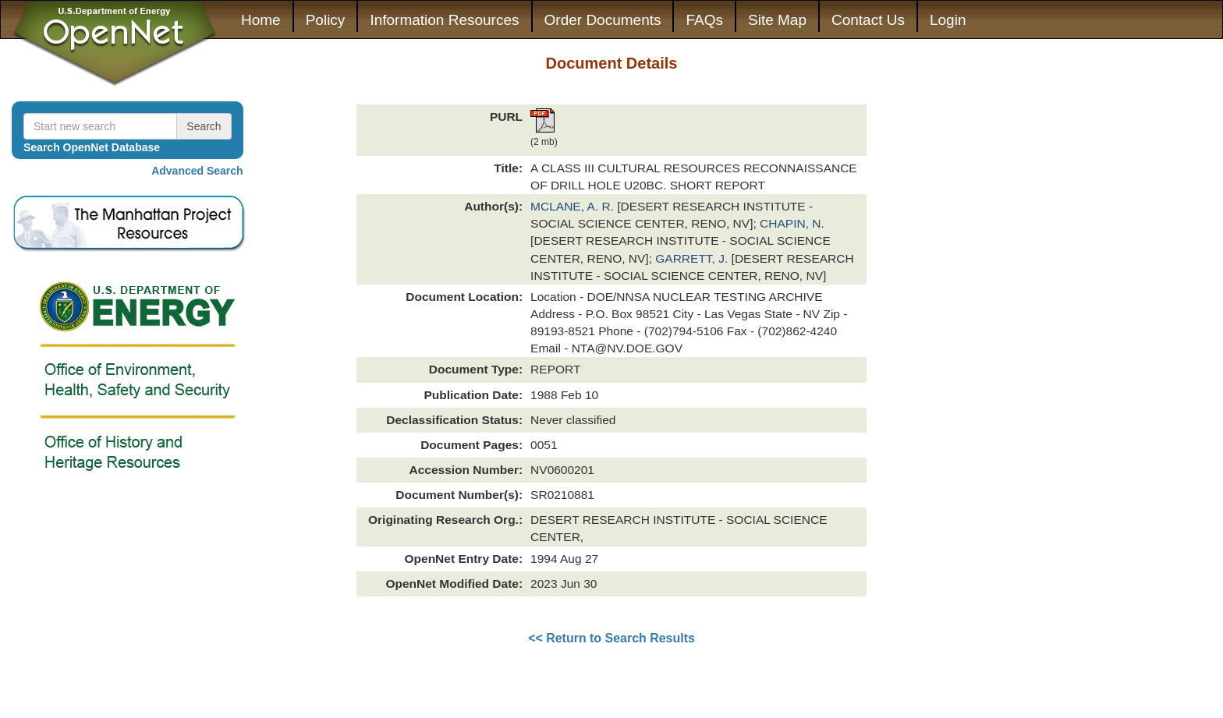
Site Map (777, 20)
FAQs (704, 20)
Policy (326, 20)
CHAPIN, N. (792, 223)
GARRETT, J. (693, 258)
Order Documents (602, 20)
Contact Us (868, 20)
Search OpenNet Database (91, 147)
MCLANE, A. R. (573, 206)
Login (948, 20)
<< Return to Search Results (611, 638)
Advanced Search (197, 170)
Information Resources (444, 20)
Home (261, 20)
